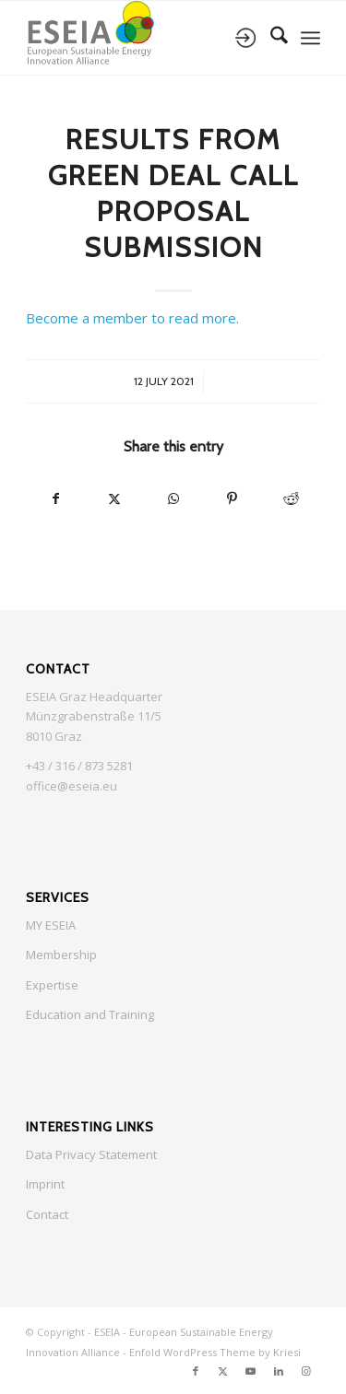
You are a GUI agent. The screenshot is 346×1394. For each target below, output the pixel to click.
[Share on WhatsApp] (173, 498)
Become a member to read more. (132, 318)
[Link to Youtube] (251, 1371)
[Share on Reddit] (290, 498)
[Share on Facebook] (55, 498)
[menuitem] (270, 38)
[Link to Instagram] (306, 1371)
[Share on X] (114, 498)
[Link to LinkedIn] (278, 1371)
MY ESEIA (51, 925)
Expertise (52, 985)
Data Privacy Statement (91, 1154)
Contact (47, 1214)
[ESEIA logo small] (143, 38)
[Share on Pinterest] (231, 498)
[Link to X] (223, 1371)
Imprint (45, 1184)
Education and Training (90, 1014)
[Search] (270, 38)
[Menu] (310, 38)
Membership (61, 954)
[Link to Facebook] (195, 1371)
